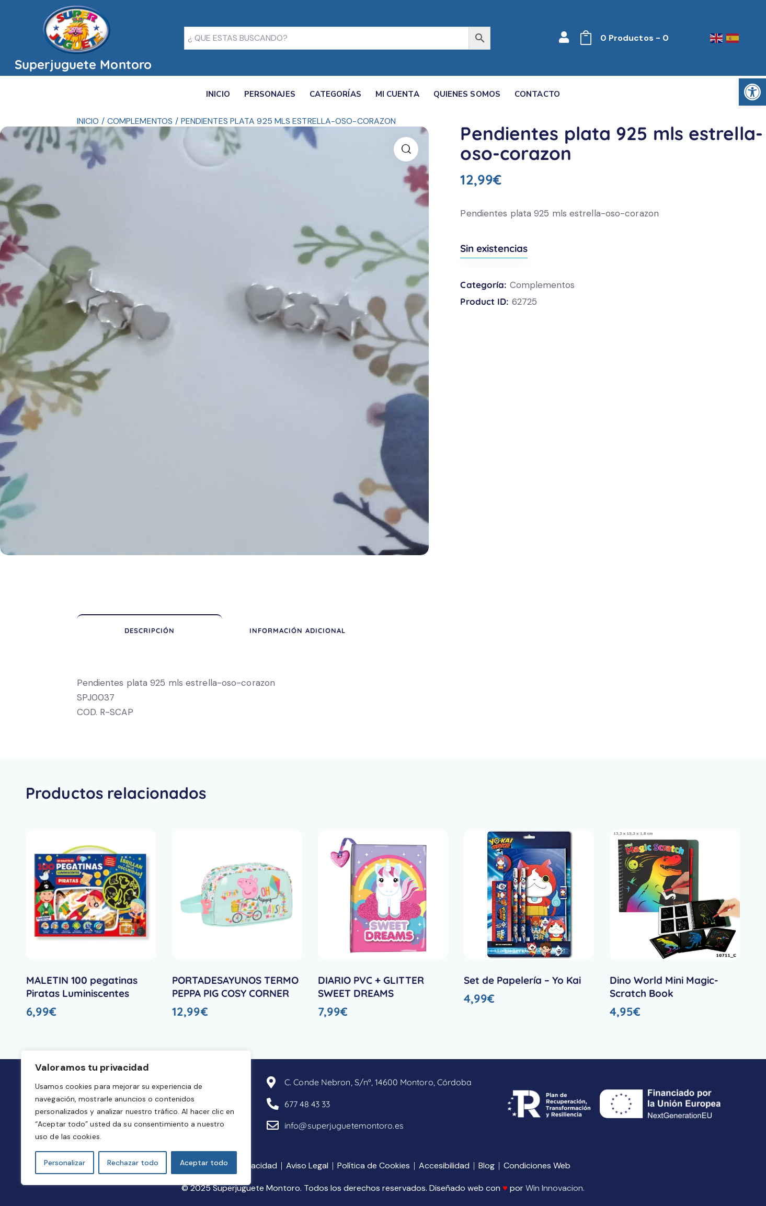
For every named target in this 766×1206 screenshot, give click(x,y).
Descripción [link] (149, 630)
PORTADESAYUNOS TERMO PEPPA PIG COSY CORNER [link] (235, 987)
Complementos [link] (140, 121)
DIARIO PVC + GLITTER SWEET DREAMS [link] (371, 987)
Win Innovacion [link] (554, 1187)
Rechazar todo (132, 1162)
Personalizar (64, 1162)
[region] (136, 1117)
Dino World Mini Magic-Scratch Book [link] (664, 987)
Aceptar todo (204, 1162)
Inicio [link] (88, 121)
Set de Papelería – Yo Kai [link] (522, 980)
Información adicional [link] (297, 630)
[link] (752, 92)
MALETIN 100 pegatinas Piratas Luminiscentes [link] (82, 987)
